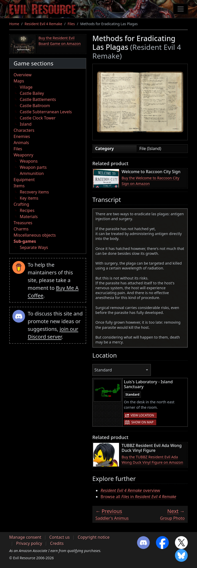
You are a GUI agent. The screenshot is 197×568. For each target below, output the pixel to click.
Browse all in (138, 496)
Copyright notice (94, 537)
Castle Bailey (32, 93)
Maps (19, 81)
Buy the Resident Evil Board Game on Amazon (59, 40)
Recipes (27, 210)
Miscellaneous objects (35, 235)
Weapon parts (33, 167)
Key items (29, 198)
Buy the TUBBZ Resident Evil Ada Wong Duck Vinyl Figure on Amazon (152, 459)
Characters (24, 130)
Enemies (22, 136)
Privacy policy (29, 543)
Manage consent (25, 537)
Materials (29, 216)
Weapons (29, 161)
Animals (21, 142)
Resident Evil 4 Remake (43, 23)
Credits (57, 543)
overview (130, 490)
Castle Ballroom (35, 105)
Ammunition (32, 173)
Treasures (23, 223)
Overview (23, 75)
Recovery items (34, 192)
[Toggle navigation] (180, 9)
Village (26, 87)
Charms (21, 229)
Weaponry (23, 155)
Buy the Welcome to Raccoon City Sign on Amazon (150, 180)
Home (14, 23)
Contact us (59, 537)
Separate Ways (34, 247)
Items (19, 186)
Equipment (24, 179)
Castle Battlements (38, 99)
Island (26, 124)
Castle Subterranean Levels (46, 112)
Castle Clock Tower (38, 118)
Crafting (21, 204)
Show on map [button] (142, 422)
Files (71, 23)
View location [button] (142, 415)
